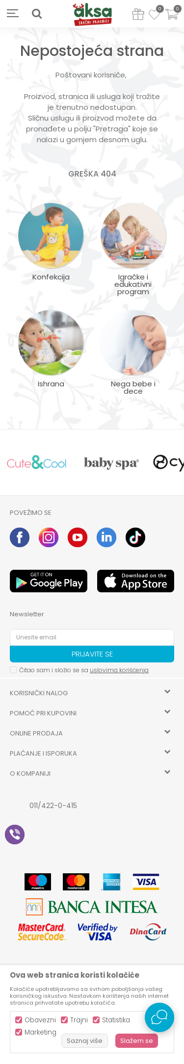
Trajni (79, 1020)
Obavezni (40, 1020)
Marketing (40, 1032)
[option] (37, 463)
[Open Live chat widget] (159, 1017)
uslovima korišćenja (119, 670)
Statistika (116, 1020)
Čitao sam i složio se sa (84, 670)
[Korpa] (171, 20)
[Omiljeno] (154, 16)
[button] (37, 13)
